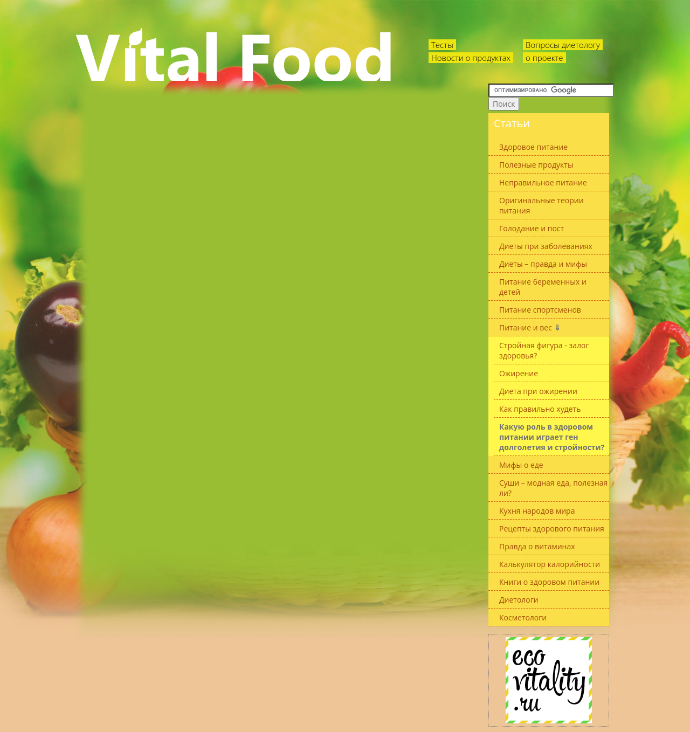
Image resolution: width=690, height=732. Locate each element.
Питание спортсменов (540, 310)
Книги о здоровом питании (549, 582)
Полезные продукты (536, 165)
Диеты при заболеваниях (545, 246)
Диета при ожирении (538, 391)
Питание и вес (530, 327)
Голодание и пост (531, 228)
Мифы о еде (521, 465)
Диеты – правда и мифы (543, 264)
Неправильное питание (543, 182)
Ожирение (518, 373)
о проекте (544, 57)
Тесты (442, 44)
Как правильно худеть (540, 409)
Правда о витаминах (537, 546)
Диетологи (519, 600)
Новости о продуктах (470, 57)
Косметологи (523, 617)
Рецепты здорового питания (551, 528)
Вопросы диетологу (563, 44)
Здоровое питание (533, 147)
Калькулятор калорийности (549, 564)
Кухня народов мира (537, 511)
